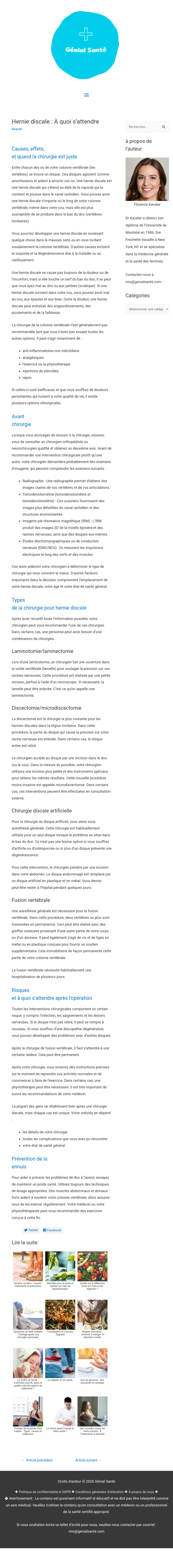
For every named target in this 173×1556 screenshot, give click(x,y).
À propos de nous (146, 1499)
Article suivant (86, 1461)
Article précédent (38, 1462)
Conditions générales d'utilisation (100, 1499)
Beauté (17, 129)
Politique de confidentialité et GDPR (41, 1499)
